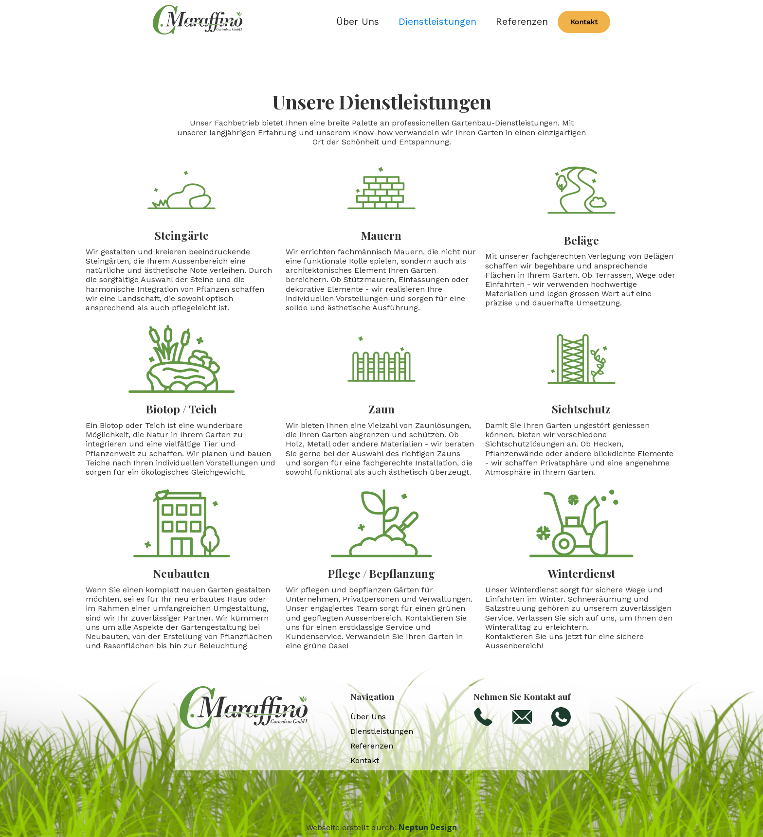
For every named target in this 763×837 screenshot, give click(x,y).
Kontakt (584, 22)
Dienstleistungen (437, 22)
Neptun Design (428, 827)
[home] (197, 22)
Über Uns (357, 22)
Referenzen (522, 22)
